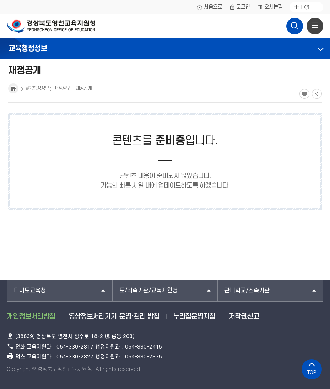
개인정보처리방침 (31, 316)
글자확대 (296, 7)
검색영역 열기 (294, 24)
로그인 (239, 7)
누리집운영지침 (194, 316)
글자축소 (317, 7)
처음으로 (209, 7)
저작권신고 (244, 316)
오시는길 (270, 7)
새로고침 (306, 7)
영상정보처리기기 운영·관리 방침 (114, 316)
